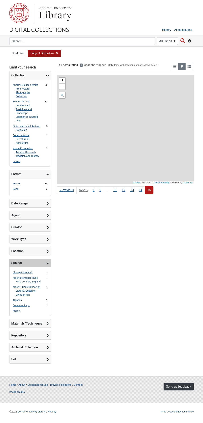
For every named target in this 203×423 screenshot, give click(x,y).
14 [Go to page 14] (140, 190)
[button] (44, 53)
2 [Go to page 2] (100, 190)
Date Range (19, 203)
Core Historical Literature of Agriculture (21, 139)
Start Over (18, 53)
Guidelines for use (38, 384)
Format (16, 174)
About (21, 384)
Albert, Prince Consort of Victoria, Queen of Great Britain (26, 290)
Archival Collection (24, 347)
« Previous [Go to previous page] (66, 190)
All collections (183, 30)
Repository (19, 335)
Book (15, 188)
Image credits (17, 391)
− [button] (62, 87)
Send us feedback (178, 386)
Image (16, 183)
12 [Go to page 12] (123, 190)
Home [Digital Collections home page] (12, 384)
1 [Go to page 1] (94, 190)
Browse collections (61, 384)
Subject (16, 263)
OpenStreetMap (161, 182)
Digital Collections (39, 29)
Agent (15, 215)
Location (17, 251)
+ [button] (62, 81)
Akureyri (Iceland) (23, 272)
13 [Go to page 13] (132, 190)
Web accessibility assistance (177, 411)
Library (55, 13)
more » (16, 161)
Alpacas (17, 300)
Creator (16, 227)
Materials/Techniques (26, 323)
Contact (78, 384)
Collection (18, 75)
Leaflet (137, 182)
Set (13, 359)
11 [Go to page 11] (115, 190)
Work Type (18, 239)
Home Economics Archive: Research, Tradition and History (26, 152)
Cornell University (19, 13)
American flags (21, 305)
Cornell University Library (32, 411)
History (166, 30)
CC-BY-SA (187, 182)
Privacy (52, 411)
